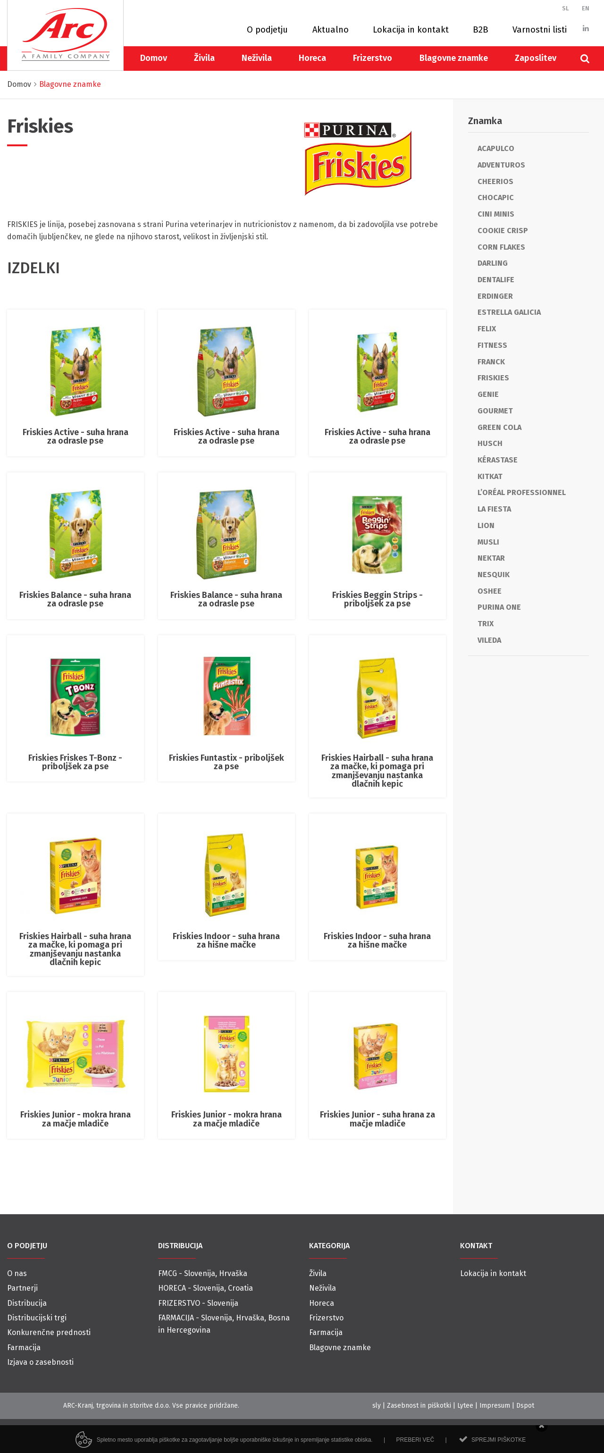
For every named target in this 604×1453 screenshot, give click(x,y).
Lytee (465, 1406)
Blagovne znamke (453, 58)
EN (585, 8)
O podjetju (267, 30)
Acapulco (496, 148)
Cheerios (495, 181)
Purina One (499, 607)
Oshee (490, 591)
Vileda (489, 640)
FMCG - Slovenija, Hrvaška (202, 1273)
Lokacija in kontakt (411, 30)
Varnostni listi (539, 30)
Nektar (491, 558)
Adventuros (501, 164)
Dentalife (496, 279)
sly (376, 1406)
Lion (486, 525)
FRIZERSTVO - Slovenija (198, 1303)
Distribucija (27, 1303)
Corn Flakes (501, 247)
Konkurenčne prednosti (49, 1332)
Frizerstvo (372, 58)
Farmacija (24, 1347)
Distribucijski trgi (37, 1317)
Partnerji (22, 1288)
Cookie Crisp (503, 230)
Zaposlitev (535, 58)
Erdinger (495, 296)
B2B (480, 30)
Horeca (312, 58)
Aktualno (330, 30)
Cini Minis (496, 214)
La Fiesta (494, 508)
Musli (488, 542)
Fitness (492, 345)
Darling (493, 263)
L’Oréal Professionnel (522, 492)
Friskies (493, 377)
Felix (487, 328)
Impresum (494, 1406)
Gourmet (495, 410)
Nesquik (494, 574)
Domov (153, 58)
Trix (486, 623)
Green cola (499, 427)
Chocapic (496, 197)
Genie (488, 394)
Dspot (525, 1406)
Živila (204, 58)
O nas (17, 1273)
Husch (490, 443)
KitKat (490, 476)
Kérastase (498, 459)
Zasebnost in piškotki (419, 1406)
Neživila (257, 58)
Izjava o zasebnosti (40, 1362)
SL (565, 8)
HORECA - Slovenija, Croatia (205, 1288)
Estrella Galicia (509, 312)
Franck (491, 361)
